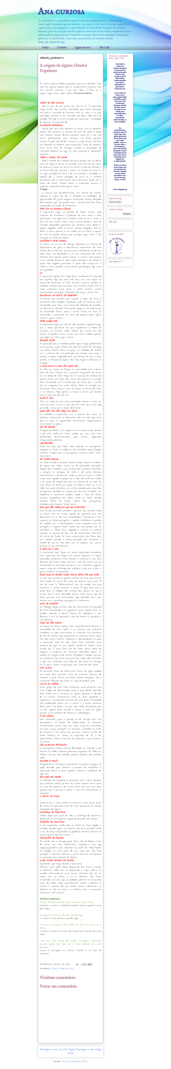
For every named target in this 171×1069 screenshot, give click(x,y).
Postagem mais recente (53, 1050)
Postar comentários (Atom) (75, 1061)
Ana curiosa (61, 12)
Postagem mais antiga (88, 1050)
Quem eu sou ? (83, 47)
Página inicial (71, 1051)
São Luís (104, 47)
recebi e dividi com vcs (62, 968)
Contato (62, 47)
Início (45, 47)
